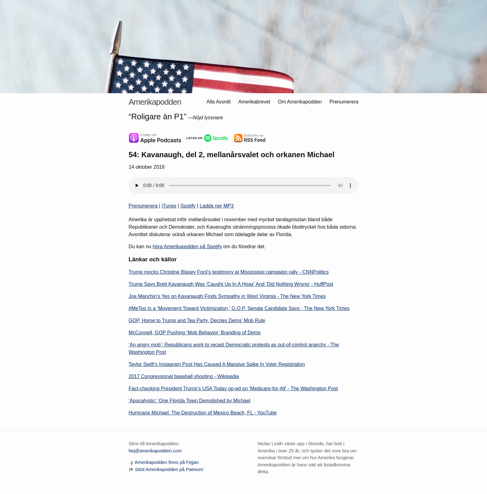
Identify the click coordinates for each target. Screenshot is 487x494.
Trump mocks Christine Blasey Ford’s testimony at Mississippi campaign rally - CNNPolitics (229, 272)
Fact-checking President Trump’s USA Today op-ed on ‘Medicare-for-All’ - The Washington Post (233, 388)
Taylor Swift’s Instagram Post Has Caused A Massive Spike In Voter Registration (217, 364)
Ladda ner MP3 (217, 205)
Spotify (188, 205)
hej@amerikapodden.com (155, 450)
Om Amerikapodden (300, 101)
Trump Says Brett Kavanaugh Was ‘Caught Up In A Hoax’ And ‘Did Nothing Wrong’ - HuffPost (231, 284)
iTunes (169, 205)
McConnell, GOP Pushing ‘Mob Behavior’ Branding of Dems (195, 332)
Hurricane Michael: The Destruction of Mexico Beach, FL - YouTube (203, 412)
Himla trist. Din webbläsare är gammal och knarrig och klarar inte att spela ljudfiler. (243, 185)
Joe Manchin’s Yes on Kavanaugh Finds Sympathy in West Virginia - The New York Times (227, 296)
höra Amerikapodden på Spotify (187, 246)
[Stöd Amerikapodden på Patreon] (166, 469)
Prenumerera (344, 101)
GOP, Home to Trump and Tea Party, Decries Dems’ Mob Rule (197, 320)
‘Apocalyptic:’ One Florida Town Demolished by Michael (189, 400)
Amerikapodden (155, 102)
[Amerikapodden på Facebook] (164, 462)
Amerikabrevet (254, 101)
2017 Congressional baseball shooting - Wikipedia (184, 376)
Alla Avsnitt (219, 101)
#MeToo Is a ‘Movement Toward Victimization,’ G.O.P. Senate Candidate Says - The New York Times (239, 308)
